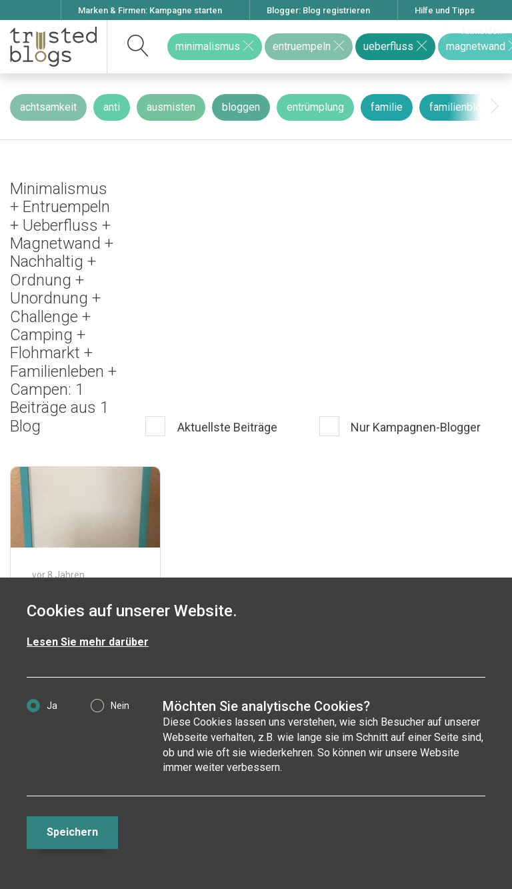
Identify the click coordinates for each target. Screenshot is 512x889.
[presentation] (494, 106)
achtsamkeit (48, 107)
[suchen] (138, 46)
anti (111, 107)
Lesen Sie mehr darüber (88, 642)
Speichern (72, 832)
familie (387, 107)
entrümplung (315, 107)
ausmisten (171, 107)
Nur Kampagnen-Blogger (414, 427)
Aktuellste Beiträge (226, 427)
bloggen (241, 107)
